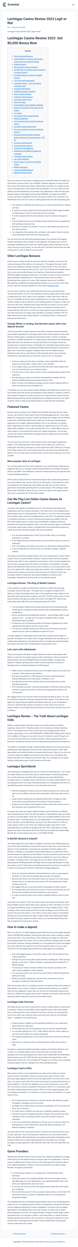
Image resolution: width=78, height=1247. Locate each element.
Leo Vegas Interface (21, 159)
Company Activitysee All (23, 143)
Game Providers (20, 102)
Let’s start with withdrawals (24, 81)
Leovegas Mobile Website (23, 170)
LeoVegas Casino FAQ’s (23, 100)
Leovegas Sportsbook (22, 89)
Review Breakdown (21, 118)
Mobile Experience (21, 167)
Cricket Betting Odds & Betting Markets (28, 105)
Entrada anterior (18, 1234)
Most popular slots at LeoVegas (26, 67)
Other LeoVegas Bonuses (23, 56)
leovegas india (53, 286)
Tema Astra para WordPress (54, 1242)
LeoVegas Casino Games (23, 156)
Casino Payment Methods (23, 148)
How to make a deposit (22, 94)
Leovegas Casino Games (23, 146)
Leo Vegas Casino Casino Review (26, 116)
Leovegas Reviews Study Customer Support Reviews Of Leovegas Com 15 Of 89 (29, 137)
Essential (13, 4)
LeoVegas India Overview (23, 97)
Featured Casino (20, 64)
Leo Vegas (18, 113)
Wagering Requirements (23, 173)
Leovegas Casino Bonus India (25, 127)
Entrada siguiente (59, 1234)
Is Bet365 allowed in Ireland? (24, 91)
